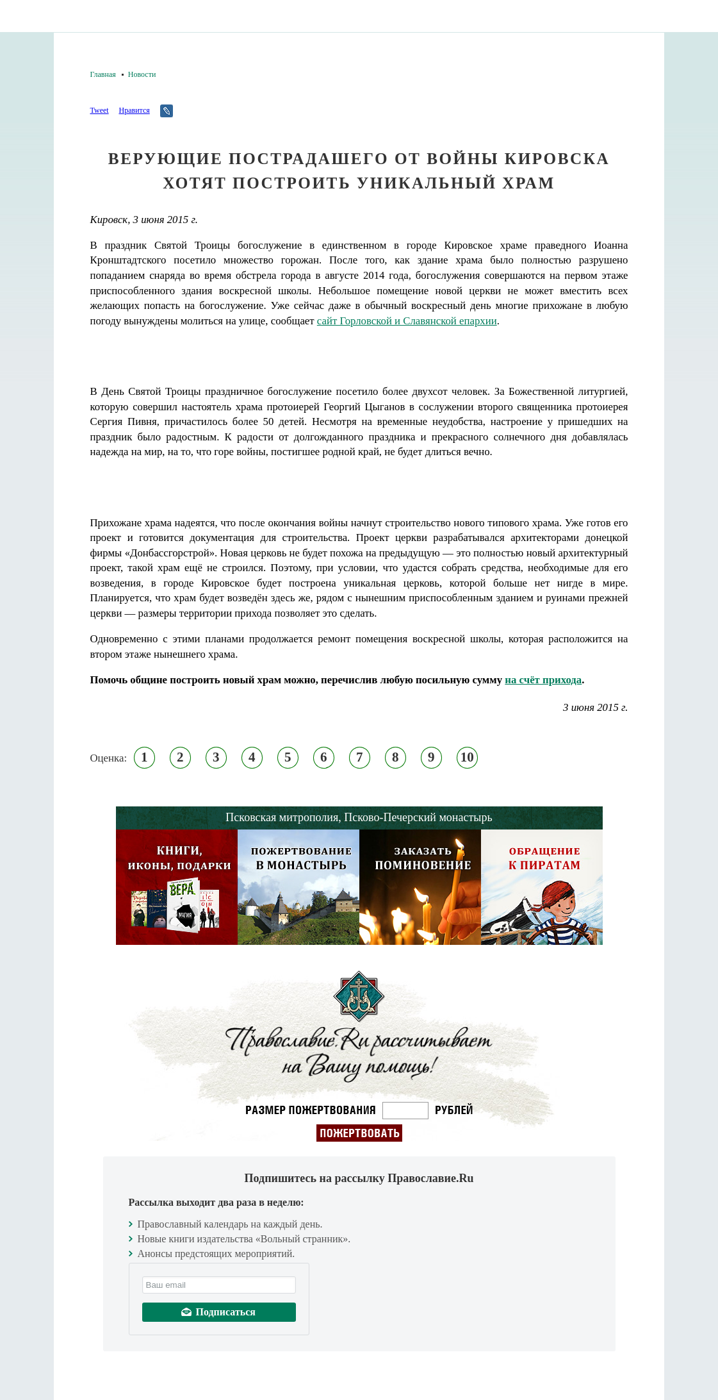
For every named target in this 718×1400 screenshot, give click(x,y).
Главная (103, 74)
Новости (142, 74)
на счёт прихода (543, 680)
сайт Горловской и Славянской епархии (407, 321)
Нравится (133, 110)
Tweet (99, 110)
